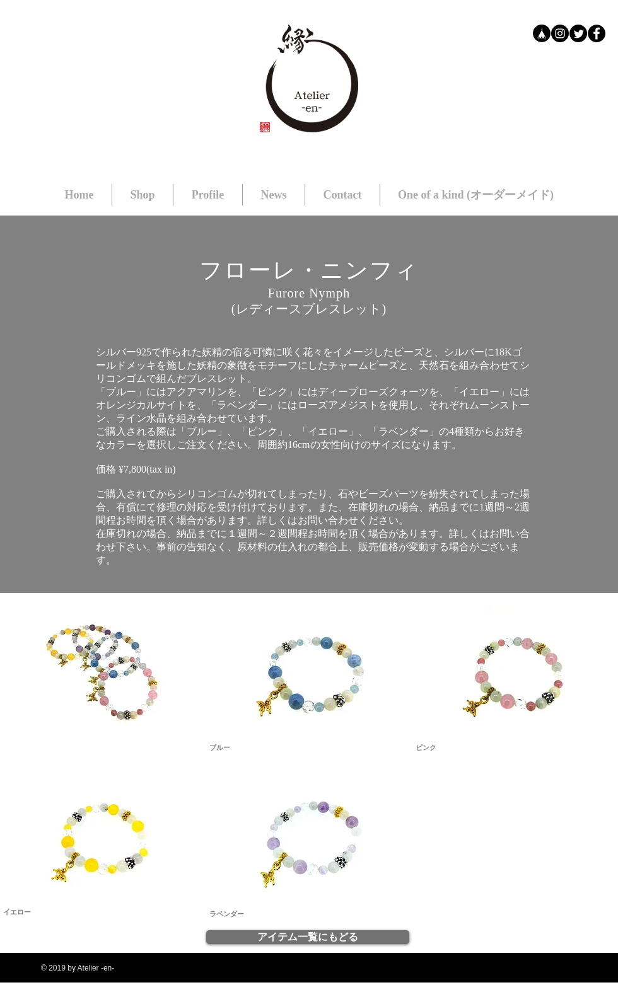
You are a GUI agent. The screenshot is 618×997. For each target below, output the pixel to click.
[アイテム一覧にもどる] (307, 937)
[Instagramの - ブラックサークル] (560, 33)
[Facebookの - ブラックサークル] (596, 33)
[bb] (542, 33)
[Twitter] (578, 33)
